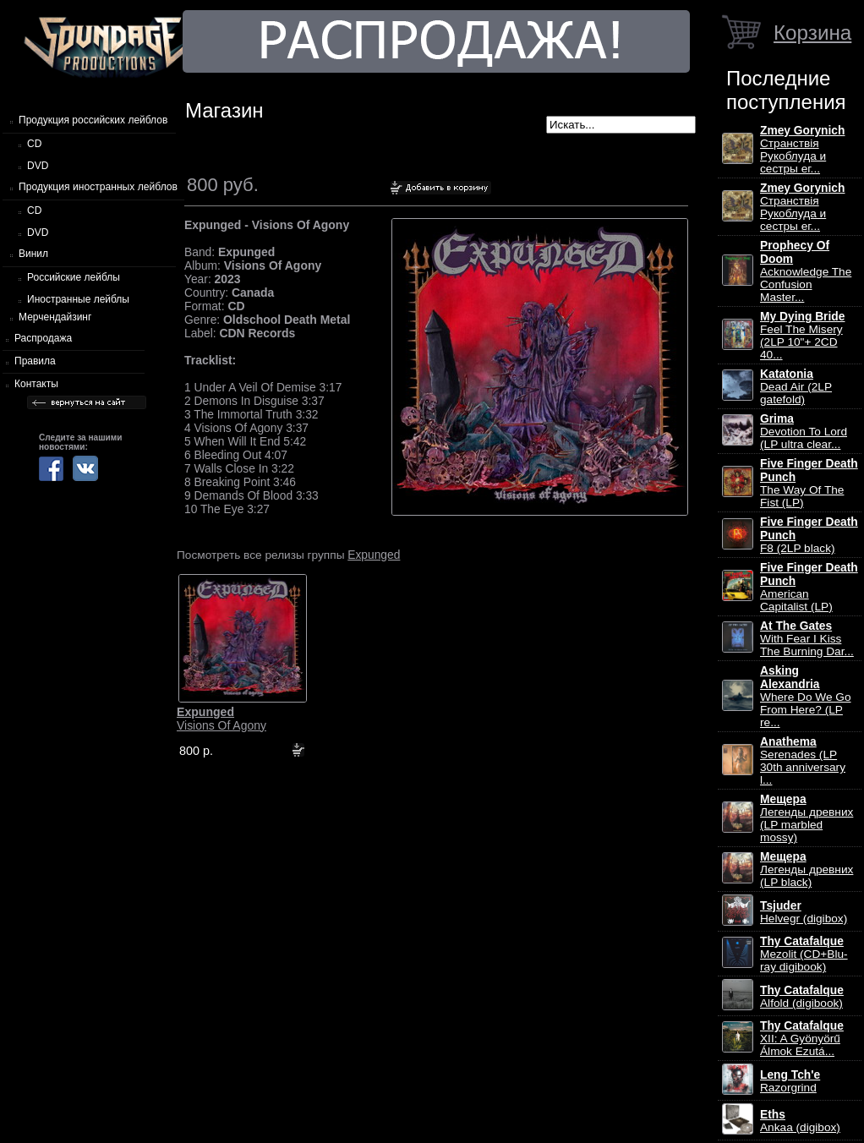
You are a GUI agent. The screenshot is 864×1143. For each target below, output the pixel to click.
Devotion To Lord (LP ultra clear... (803, 432)
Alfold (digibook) (802, 996)
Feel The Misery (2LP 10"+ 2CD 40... (802, 335)
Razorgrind (790, 1081)
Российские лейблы (73, 277)
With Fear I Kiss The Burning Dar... (807, 639)
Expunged (373, 554)
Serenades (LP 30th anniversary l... (802, 761)
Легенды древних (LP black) (806, 869)
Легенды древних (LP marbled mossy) (806, 818)
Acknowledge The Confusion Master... (805, 271)
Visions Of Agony (221, 718)
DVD (37, 166)
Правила (35, 361)
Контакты (36, 384)
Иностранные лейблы (78, 299)
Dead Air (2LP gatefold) (796, 387)
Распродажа (43, 338)
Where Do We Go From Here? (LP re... (805, 696)
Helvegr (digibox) (803, 912)
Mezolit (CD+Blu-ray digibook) (804, 954)
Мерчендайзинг (55, 317)
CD (34, 144)
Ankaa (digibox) (800, 1121)
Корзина (812, 32)
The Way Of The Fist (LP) (809, 483)
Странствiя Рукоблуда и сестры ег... (802, 149)
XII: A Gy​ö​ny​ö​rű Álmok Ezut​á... (802, 1039)
